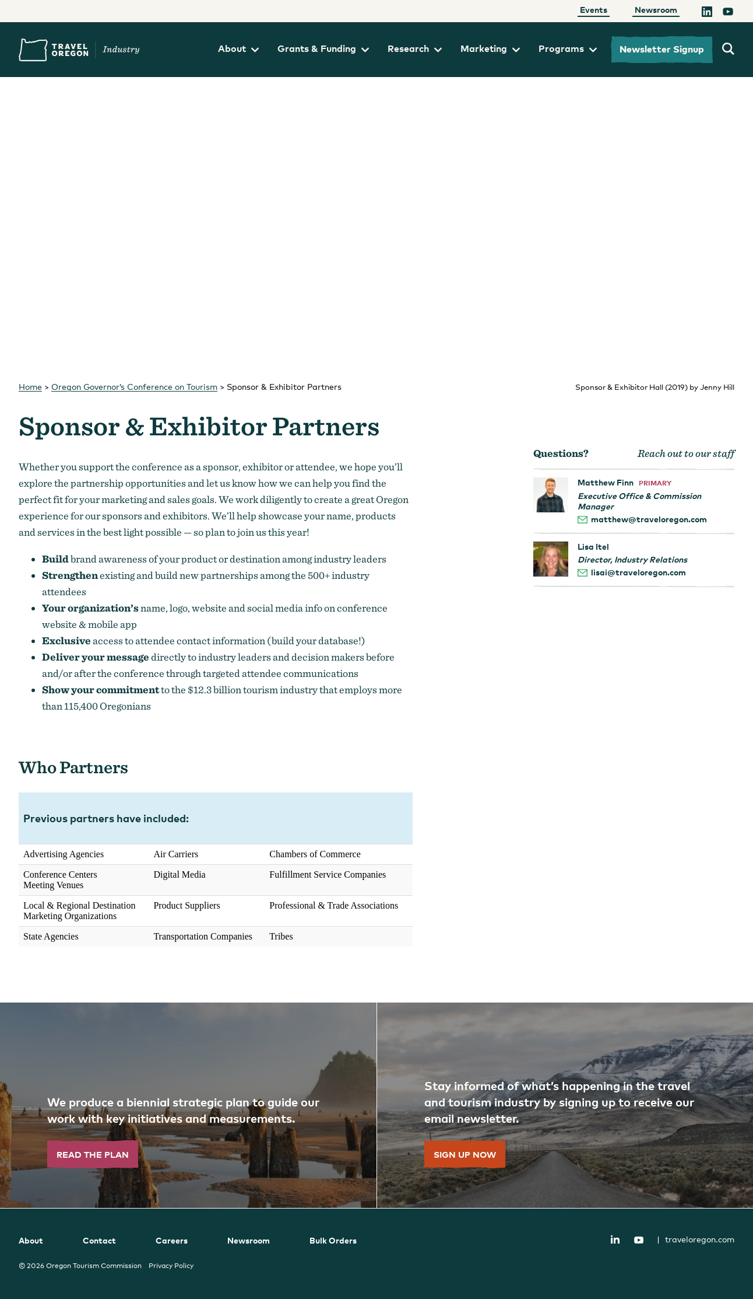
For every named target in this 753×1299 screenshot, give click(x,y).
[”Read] (188, 1105)
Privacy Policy (171, 1266)
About (238, 48)
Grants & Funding (323, 48)
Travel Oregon (79, 50)
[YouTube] (728, 13)
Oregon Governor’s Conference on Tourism (134, 387)
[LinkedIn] (707, 13)
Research (415, 48)
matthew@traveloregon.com (649, 519)
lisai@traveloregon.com (638, 572)
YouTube (639, 1240)
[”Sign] (564, 1105)
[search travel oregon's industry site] (728, 49)
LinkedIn (615, 1239)
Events (593, 10)
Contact (99, 1240)
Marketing (490, 48)
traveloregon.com (695, 1239)
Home (30, 387)
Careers (172, 1240)
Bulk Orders (333, 1240)
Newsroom (656, 10)
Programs (568, 48)
